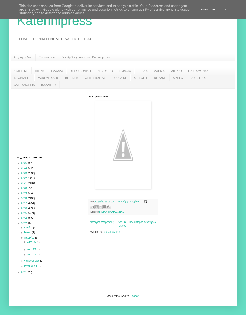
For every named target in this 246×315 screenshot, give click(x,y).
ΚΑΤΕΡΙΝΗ (21, 71)
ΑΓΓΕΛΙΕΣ (141, 78)
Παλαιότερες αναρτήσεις (142, 222)
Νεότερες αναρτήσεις (102, 222)
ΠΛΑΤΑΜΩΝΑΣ (198, 71)
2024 (24, 168)
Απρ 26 (31, 241)
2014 (24, 218)
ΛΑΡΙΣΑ (159, 71)
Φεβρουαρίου (32, 260)
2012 (24, 223)
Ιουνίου (28, 227)
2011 (24, 272)
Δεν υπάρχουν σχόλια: (128, 201)
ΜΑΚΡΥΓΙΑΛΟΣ (48, 78)
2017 (24, 203)
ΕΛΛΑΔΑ (57, 71)
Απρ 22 (31, 254)
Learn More (208, 9)
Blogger (134, 295)
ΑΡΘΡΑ (178, 78)
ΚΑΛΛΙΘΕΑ (48, 85)
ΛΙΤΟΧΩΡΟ (105, 71)
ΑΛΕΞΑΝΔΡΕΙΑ (24, 85)
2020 (24, 188)
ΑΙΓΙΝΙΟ (176, 71)
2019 (24, 193)
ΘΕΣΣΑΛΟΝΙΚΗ (80, 71)
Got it (224, 9)
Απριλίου (29, 237)
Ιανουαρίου (31, 265)
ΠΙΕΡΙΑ (40, 71)
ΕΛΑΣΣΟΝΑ (197, 78)
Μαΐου (28, 232)
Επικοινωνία (47, 57)
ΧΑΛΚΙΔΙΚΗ (119, 78)
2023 (24, 173)
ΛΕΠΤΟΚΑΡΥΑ (95, 78)
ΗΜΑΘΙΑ (125, 71)
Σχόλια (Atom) (112, 231)
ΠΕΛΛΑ (143, 71)
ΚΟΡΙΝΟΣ (72, 78)
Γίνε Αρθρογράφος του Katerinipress (85, 57)
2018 (24, 198)
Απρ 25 (31, 249)
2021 (24, 183)
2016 (24, 208)
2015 (24, 213)
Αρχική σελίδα (23, 57)
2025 (24, 163)
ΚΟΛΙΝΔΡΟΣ (22, 78)
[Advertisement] (49, 122)
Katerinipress (54, 20)
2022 (24, 178)
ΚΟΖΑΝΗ (160, 78)
